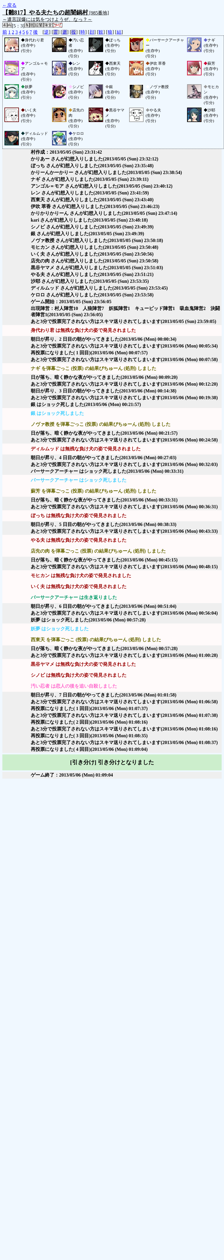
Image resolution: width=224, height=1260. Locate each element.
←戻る (9, 5)
